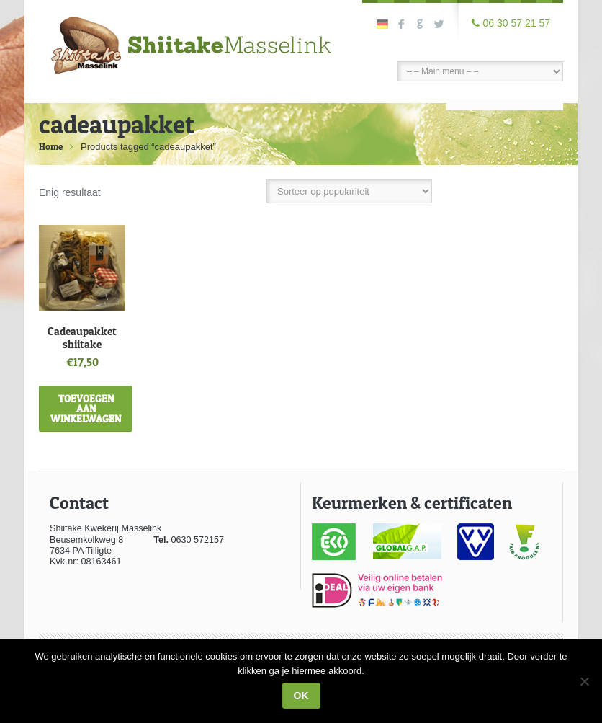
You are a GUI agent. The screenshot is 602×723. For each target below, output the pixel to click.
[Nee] (584, 681)
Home (51, 146)
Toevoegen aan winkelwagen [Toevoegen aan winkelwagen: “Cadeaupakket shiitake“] (85, 408)
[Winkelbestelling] (349, 191)
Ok (301, 695)
